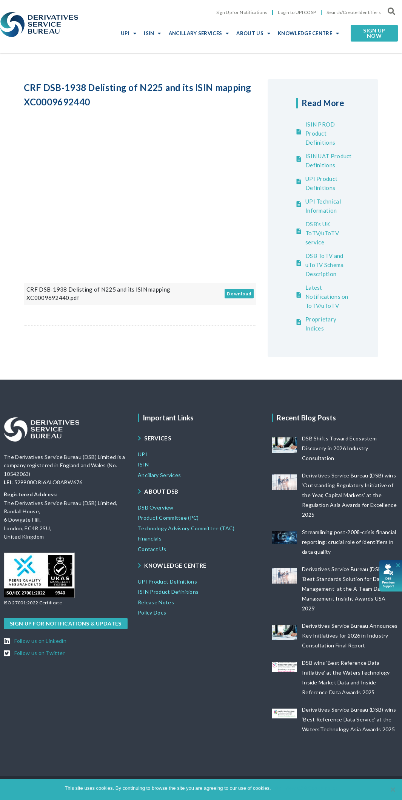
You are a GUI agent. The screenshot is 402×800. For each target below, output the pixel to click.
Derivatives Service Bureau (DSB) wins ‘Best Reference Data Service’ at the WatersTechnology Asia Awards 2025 (349, 719)
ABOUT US (253, 33)
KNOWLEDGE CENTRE (308, 33)
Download (239, 294)
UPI (128, 33)
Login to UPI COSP (297, 12)
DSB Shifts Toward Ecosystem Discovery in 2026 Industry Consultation (339, 448)
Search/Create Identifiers (354, 12)
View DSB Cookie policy (311, 788)
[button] (374, 33)
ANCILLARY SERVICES (199, 33)
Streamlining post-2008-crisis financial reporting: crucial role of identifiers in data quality (349, 542)
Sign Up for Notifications (242, 12)
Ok (278, 788)
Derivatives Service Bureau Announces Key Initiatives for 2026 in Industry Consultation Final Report (350, 635)
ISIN (152, 33)
